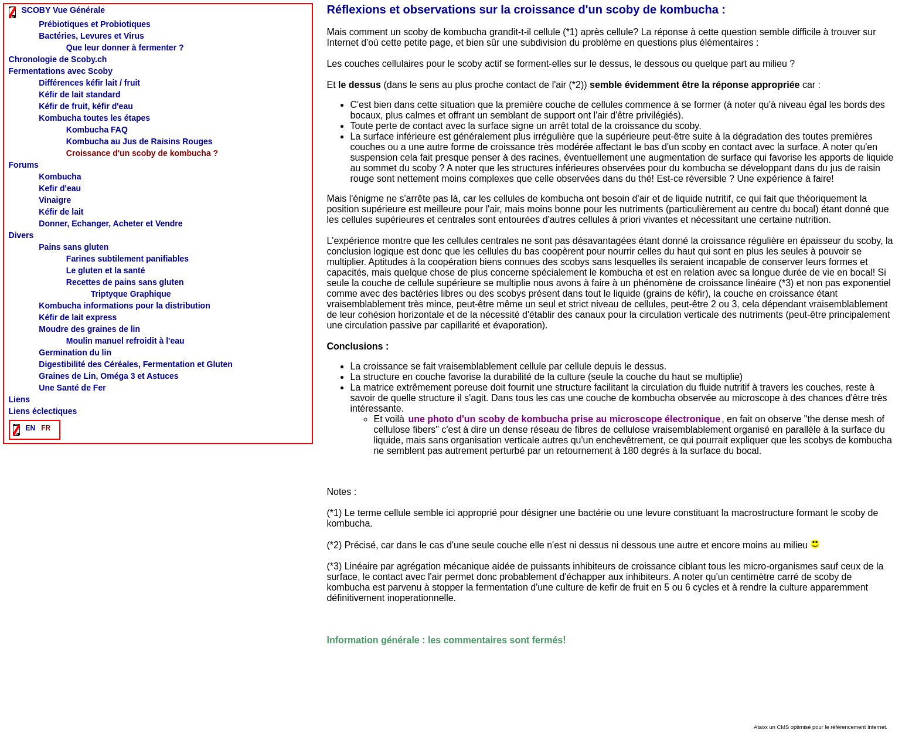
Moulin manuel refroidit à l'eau (125, 340)
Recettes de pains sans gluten (125, 282)
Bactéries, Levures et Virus (91, 35)
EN (31, 428)
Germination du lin (75, 352)
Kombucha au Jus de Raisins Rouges (139, 141)
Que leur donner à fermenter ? (125, 47)
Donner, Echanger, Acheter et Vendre (110, 223)
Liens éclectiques (43, 411)
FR (45, 428)
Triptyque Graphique (131, 293)
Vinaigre (55, 200)
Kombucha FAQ (97, 129)
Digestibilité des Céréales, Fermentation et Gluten (136, 364)
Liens (19, 399)
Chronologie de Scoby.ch (58, 59)
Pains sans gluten (73, 247)
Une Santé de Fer (72, 387)
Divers (21, 235)
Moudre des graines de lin (89, 329)
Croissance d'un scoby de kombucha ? (142, 153)
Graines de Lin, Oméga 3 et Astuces (108, 376)
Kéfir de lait (61, 211)
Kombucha (60, 176)
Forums (24, 164)
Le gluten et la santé (105, 270)
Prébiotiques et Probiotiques (95, 24)
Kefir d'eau (60, 188)
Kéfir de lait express (78, 317)
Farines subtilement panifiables (127, 258)
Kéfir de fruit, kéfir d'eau (85, 106)
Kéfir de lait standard (79, 94)
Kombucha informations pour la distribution (124, 305)
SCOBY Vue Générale (63, 10)
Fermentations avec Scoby (61, 71)
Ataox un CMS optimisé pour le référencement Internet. (820, 727)
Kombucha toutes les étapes (94, 118)
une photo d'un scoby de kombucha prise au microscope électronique (564, 419)
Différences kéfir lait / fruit (89, 82)
